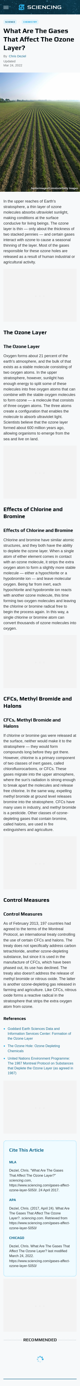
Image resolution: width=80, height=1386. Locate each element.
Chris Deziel (17, 56)
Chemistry (30, 22)
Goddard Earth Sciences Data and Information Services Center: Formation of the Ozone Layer (39, 1033)
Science (10, 22)
